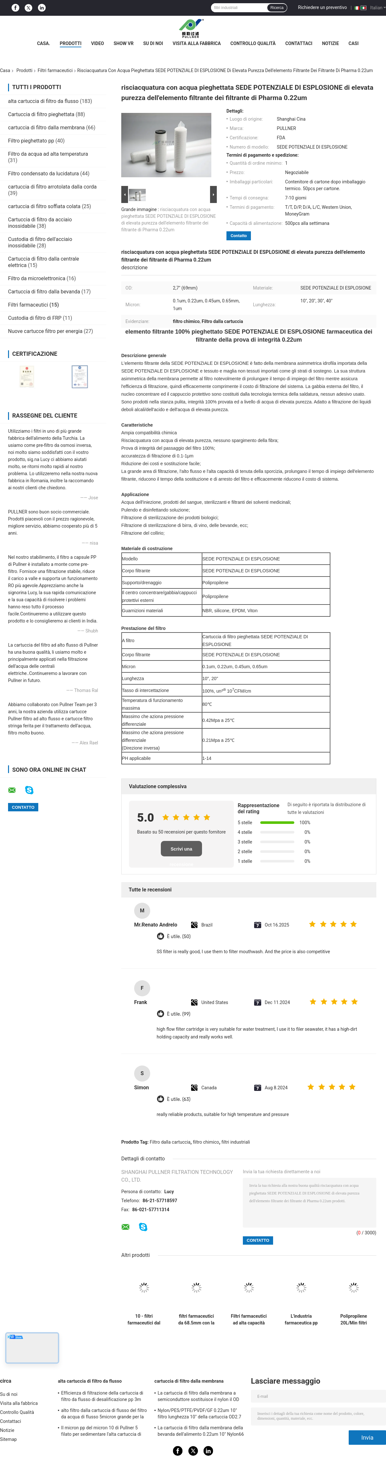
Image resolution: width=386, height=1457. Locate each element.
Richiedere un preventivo (322, 7)
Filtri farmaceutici (55, 70)
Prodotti (71, 43)
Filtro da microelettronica (36, 278)
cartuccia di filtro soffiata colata (44, 206)
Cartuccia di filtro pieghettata (41, 114)
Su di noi (153, 43)
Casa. (43, 43)
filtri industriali (236, 1142)
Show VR (123, 43)
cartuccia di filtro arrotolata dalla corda (52, 187)
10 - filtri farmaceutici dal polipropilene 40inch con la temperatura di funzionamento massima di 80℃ (144, 1320)
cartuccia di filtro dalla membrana (46, 127)
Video (97, 43)
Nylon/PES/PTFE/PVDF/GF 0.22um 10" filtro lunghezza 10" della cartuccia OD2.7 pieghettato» (199, 1414)
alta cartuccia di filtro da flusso (43, 101)
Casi (354, 43)
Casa (5, 70)
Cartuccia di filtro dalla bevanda (44, 292)
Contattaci (298, 43)
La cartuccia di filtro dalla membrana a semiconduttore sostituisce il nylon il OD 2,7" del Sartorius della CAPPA (198, 1397)
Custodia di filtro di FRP (34, 318)
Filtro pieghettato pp (31, 141)
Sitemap (8, 1439)
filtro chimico (206, 1142)
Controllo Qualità (253, 43)
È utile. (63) (178, 1099)
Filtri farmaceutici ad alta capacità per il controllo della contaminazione (249, 1320)
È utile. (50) (179, 936)
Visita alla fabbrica (197, 43)
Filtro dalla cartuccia (170, 1142)
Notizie (330, 43)
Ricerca (277, 7)
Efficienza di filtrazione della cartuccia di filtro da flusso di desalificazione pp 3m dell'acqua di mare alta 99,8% (102, 1397)
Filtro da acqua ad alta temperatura (48, 154)
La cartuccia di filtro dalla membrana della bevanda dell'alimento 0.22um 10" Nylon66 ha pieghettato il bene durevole (201, 1432)
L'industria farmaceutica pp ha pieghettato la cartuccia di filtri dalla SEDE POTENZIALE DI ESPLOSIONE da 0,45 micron (301, 1320)
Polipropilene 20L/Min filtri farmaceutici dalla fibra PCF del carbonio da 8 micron (353, 1320)
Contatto (239, 235)
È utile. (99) (178, 1014)
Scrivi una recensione (181, 851)
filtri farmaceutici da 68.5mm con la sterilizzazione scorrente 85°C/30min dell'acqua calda (196, 1320)
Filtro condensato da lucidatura (43, 174)
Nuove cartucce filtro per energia (45, 331)
